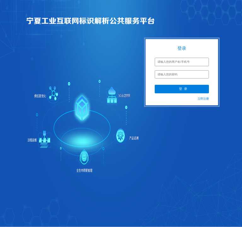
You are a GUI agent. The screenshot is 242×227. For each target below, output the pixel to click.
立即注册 (203, 98)
